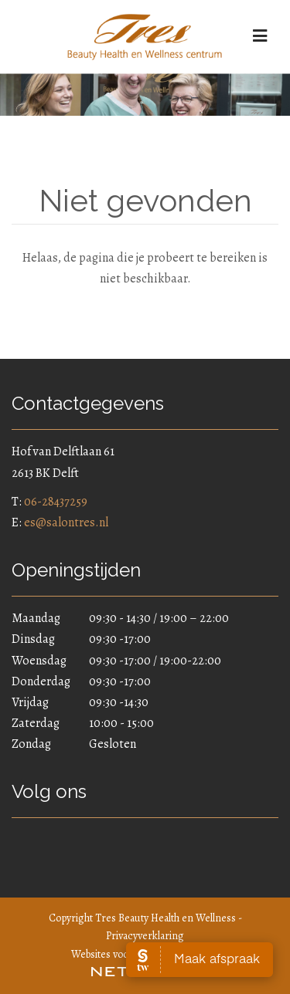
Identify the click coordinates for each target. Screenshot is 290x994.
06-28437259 (55, 501)
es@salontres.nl (66, 522)
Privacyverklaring (145, 935)
